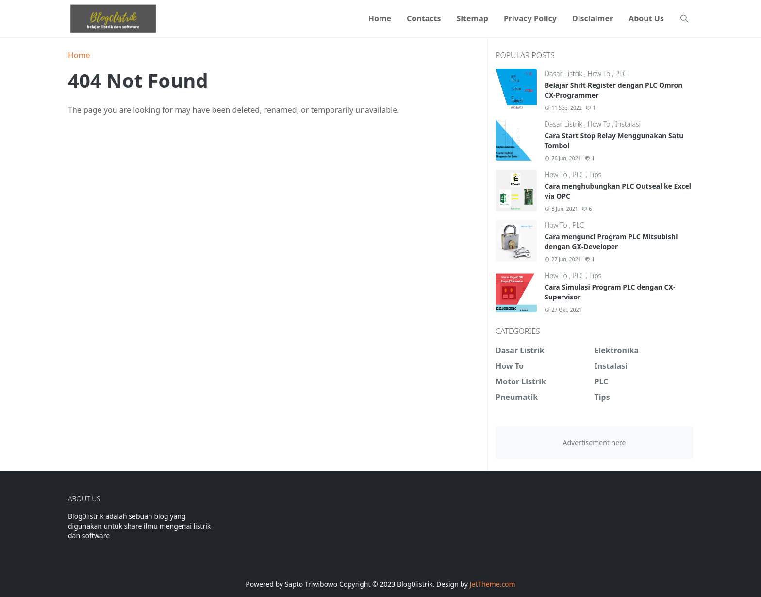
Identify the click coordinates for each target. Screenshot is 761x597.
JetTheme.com (492, 584)
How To (600, 73)
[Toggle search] (684, 18)
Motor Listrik (521, 381)
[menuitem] (380, 18)
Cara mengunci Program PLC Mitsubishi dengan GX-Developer (611, 241)
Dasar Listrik (564, 73)
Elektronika (617, 350)
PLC (621, 73)
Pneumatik (517, 397)
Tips (595, 174)
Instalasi (628, 124)
